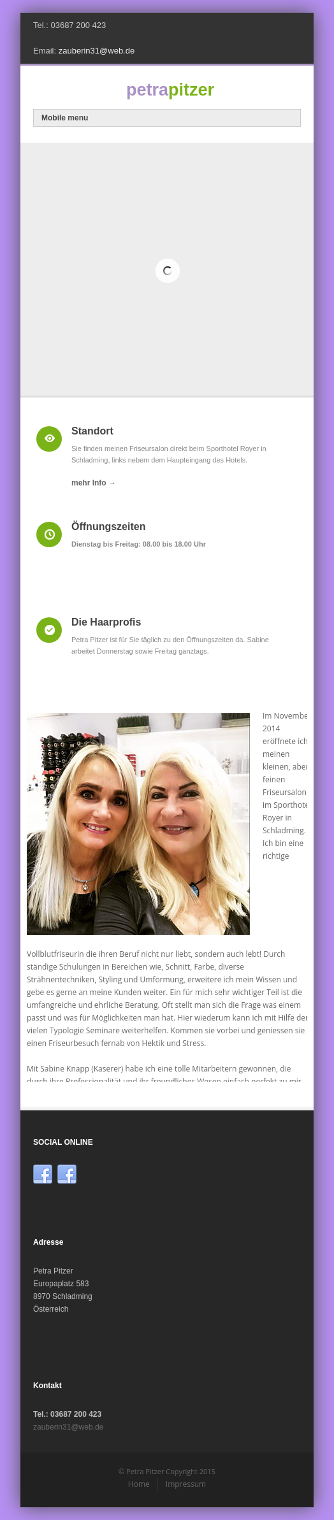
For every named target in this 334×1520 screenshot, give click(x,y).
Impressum (186, 1484)
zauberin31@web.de (96, 50)
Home (139, 1484)
